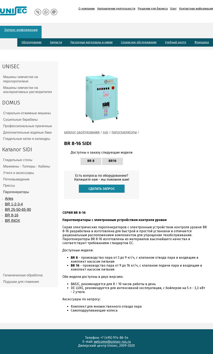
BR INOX (12, 221)
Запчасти (56, 42)
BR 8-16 (12, 215)
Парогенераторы (124, 132)
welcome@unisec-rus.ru (112, 342)
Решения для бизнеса (153, 8)
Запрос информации (21, 30)
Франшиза (201, 42)
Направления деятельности (116, 8)
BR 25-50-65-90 (18, 209)
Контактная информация (196, 8)
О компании (86, 8)
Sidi (105, 132)
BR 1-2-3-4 (14, 204)
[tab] (29, 79)
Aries (9, 198)
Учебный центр (175, 42)
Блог (173, 8)
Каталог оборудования (82, 132)
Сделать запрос (101, 189)
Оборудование (31, 42)
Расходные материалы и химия (91, 42)
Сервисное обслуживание (139, 42)
